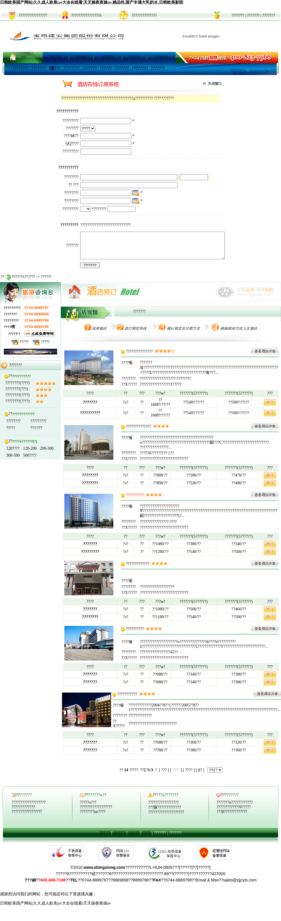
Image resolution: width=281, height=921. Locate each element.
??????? (237, 15)
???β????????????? (231, 817)
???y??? (161, 57)
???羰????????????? (164, 812)
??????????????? (139, 356)
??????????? (127, 699)
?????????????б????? (233, 812)
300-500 (13, 460)
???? (188, 775)
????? (24, 347)
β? (200, 775)
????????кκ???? (92, 817)
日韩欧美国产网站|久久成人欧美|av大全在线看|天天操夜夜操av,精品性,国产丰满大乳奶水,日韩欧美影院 (91, 2)
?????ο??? (88, 807)
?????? (81, 57)
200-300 (47, 453)
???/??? (36, 433)
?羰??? (54, 68)
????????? (38, 426)
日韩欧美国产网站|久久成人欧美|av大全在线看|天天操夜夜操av (55, 908)
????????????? (137, 569)
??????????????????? (29, 807)
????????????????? (27, 817)
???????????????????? (166, 817)
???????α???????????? (234, 807)
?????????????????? (96, 812)
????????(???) (16, 394)
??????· (55, 57)
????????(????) (17, 388)
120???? (13, 453)
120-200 (30, 453)
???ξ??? (108, 57)
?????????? (135, 634)
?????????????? (138, 431)
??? (23, 57)
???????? (20, 68)
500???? (29, 460)
